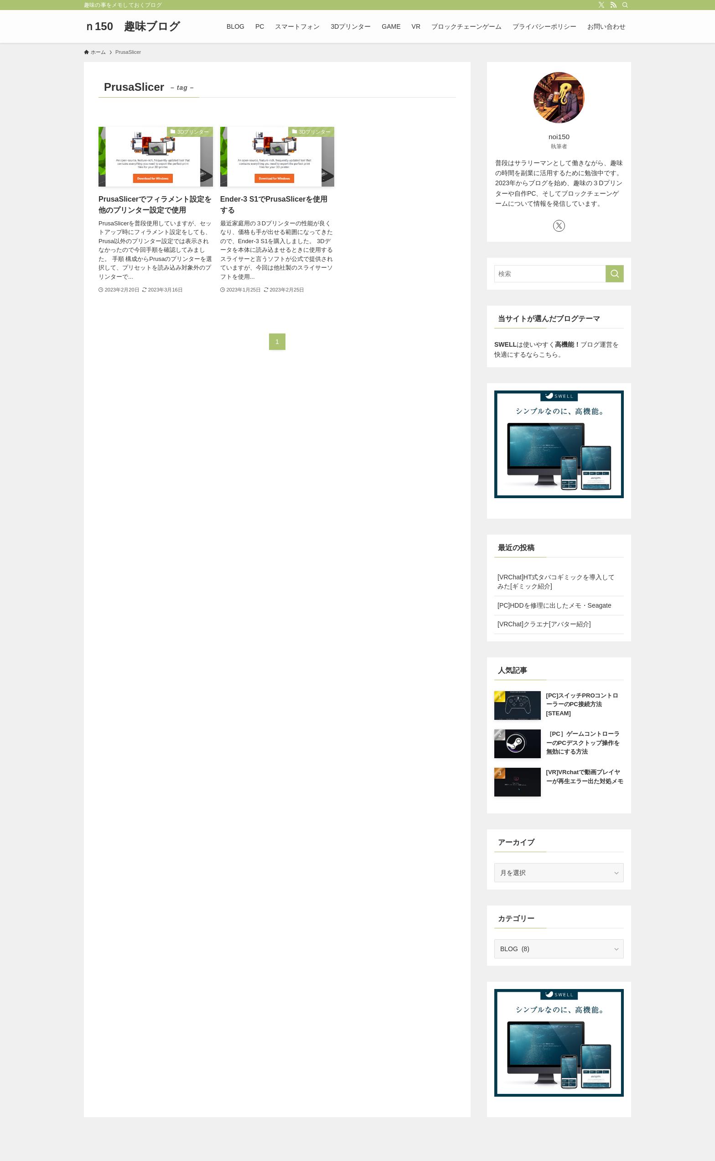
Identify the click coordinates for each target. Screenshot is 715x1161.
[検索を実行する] (615, 273)
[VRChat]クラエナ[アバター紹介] (544, 624)
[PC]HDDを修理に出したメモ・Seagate (554, 605)
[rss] (613, 5)
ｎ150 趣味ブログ (132, 26)
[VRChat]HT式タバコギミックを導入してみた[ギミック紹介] (556, 581)
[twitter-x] (601, 5)
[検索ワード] (559, 273)
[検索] (625, 5)
